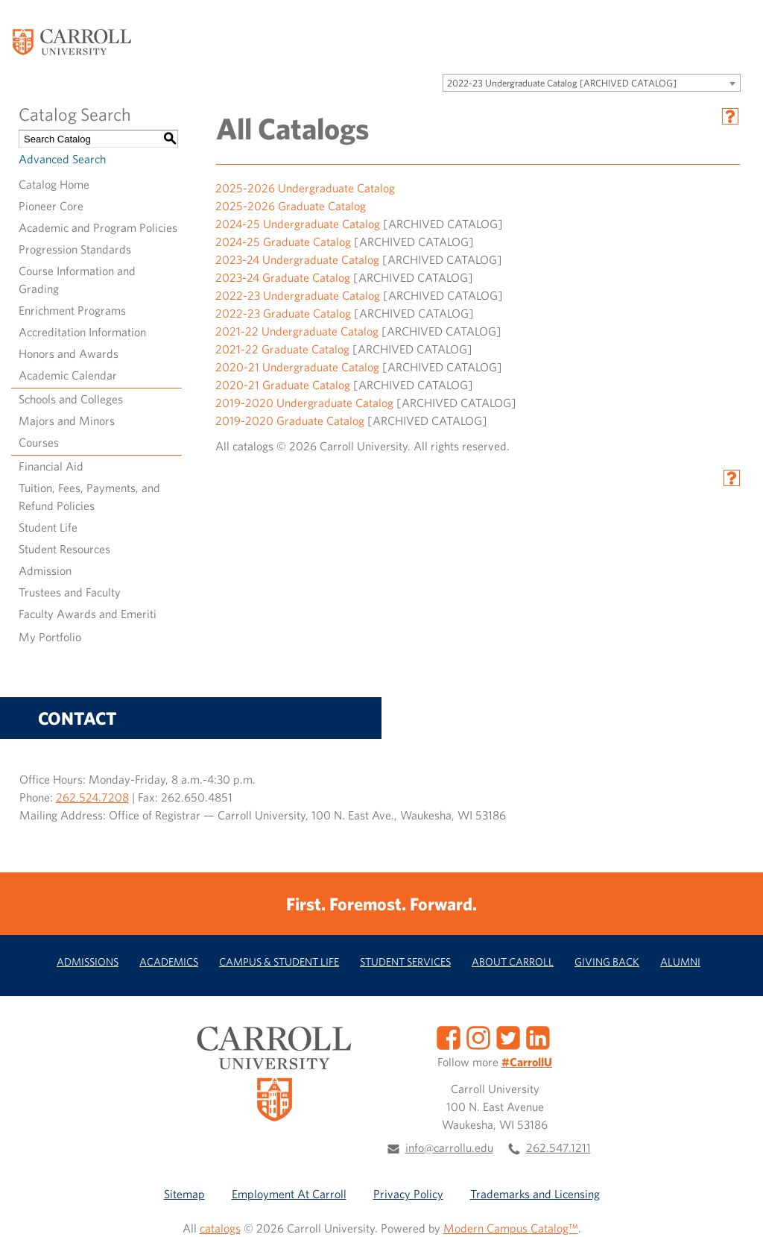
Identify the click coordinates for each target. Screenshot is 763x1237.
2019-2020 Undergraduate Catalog (304, 402)
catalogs (220, 1228)
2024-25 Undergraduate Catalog (297, 223)
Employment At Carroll (289, 1193)
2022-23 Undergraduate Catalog (297, 295)
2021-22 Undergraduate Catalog (297, 331)
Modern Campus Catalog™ (510, 1228)
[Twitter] (508, 1035)
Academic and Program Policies (98, 227)
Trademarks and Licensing (535, 1193)
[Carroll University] (71, 41)
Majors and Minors (67, 420)
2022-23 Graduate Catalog (283, 313)
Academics (168, 961)
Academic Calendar (68, 375)
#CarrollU (526, 1061)
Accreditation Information (82, 332)
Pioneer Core (51, 206)
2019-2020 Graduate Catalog (289, 420)
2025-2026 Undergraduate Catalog (305, 188)
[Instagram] (478, 1035)
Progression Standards (75, 249)
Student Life (48, 527)
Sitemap (184, 1193)
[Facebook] (448, 1035)
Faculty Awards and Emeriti (87, 613)
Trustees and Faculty (70, 592)
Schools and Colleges (71, 399)
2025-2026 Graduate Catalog (290, 206)
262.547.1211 (558, 1147)
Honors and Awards (68, 353)
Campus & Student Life (279, 961)
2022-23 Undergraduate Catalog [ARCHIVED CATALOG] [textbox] (562, 83)
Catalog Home (54, 184)
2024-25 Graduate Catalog (283, 241)
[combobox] (592, 83)
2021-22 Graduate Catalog (282, 349)
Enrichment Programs (72, 310)
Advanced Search (62, 159)
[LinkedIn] (538, 1035)
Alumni (680, 961)
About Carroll (513, 961)
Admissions (87, 961)
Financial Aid (51, 466)
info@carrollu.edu (449, 1147)
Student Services (405, 961)
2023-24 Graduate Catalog (282, 277)
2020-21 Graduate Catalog (282, 384)
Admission (45, 570)
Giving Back (606, 961)
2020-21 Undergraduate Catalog (297, 367)
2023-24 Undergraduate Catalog (297, 259)
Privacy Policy (408, 1193)
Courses (39, 442)
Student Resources (64, 548)
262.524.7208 (92, 797)
